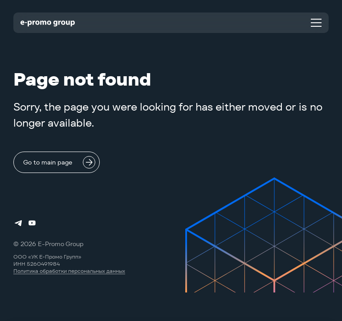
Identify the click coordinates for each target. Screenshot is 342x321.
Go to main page (47, 162)
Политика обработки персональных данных (69, 271)
